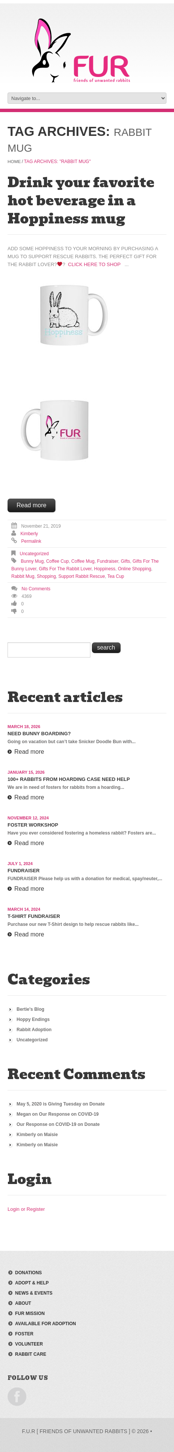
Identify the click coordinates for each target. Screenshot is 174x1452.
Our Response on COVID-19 (69, 1113)
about (23, 1303)
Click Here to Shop (94, 264)
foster (24, 1333)
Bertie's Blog (30, 1009)
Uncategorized (34, 553)
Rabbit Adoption (34, 1029)
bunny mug (32, 561)
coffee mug (83, 561)
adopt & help (32, 1282)
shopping (46, 576)
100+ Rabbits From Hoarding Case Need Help (69, 779)
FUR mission (30, 1313)
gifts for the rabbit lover (65, 568)
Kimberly (29, 533)
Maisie (51, 1134)
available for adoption (45, 1323)
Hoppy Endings (33, 1019)
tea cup (115, 576)
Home (14, 161)
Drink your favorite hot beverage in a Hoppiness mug (81, 200)
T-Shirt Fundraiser (34, 916)
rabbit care (30, 1354)
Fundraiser (24, 870)
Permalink (31, 541)
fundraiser (107, 561)
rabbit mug (22, 576)
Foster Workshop (33, 824)
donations (28, 1272)
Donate (97, 1103)
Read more (31, 505)
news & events (33, 1292)
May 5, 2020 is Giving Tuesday (49, 1103)
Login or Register (26, 1209)
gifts (125, 561)
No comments (35, 588)
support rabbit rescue (81, 576)
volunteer (29, 1343)
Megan (24, 1113)
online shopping (134, 568)
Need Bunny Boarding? (39, 733)
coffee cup (57, 561)
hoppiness (104, 568)
